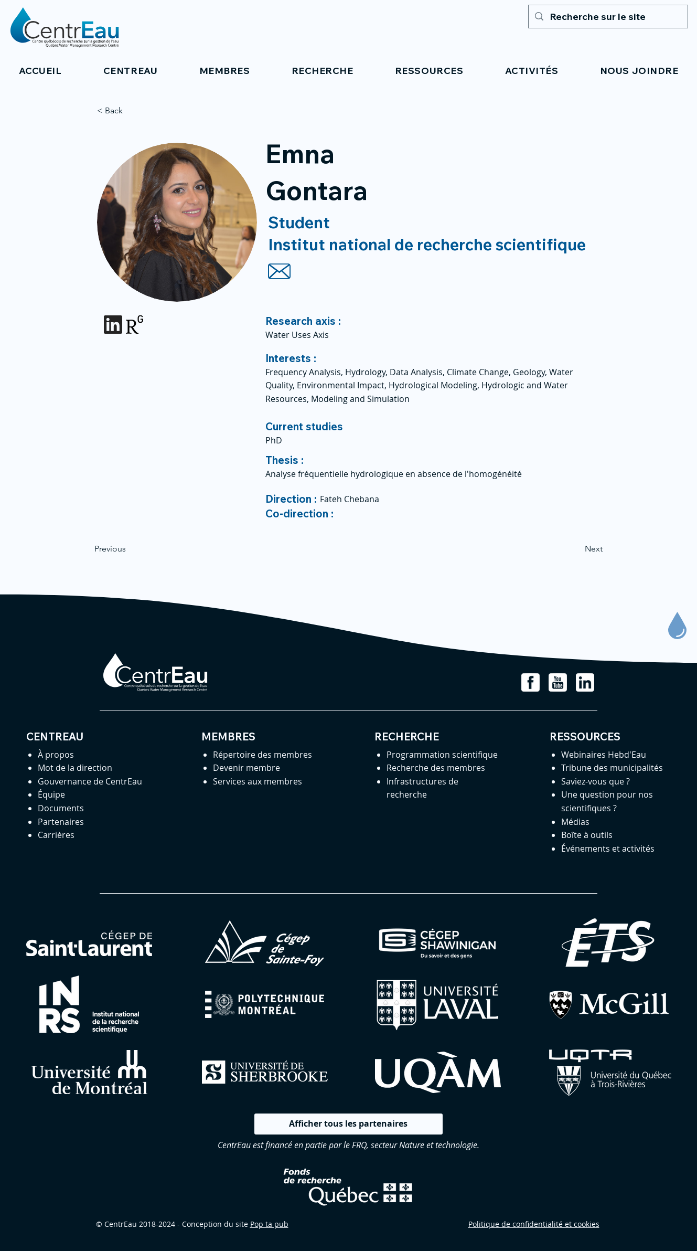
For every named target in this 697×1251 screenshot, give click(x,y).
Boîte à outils (587, 835)
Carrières (56, 835)
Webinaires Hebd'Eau (603, 754)
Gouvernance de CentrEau (90, 781)
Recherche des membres (436, 767)
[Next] (576, 549)
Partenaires (61, 822)
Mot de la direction (75, 767)
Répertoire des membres (262, 754)
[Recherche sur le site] (608, 16)
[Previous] (129, 549)
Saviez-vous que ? (595, 781)
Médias (575, 822)
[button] (130, 70)
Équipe (51, 794)
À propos (56, 754)
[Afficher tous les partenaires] (348, 1124)
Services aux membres (257, 781)
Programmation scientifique (442, 754)
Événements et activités (608, 848)
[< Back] (131, 110)
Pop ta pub (269, 1224)
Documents (61, 808)
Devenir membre (246, 767)
